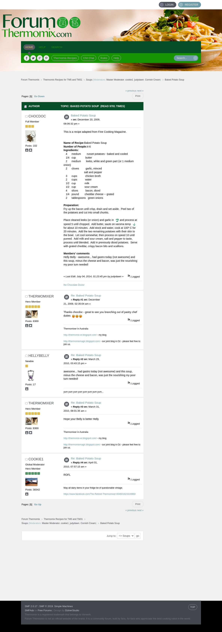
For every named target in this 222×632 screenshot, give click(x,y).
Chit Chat (88, 58)
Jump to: (111, 535)
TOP (192, 607)
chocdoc (37, 116)
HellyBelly (38, 356)
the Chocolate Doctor (74, 285)
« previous (130, 90)
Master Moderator (115, 79)
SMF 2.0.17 (31, 606)
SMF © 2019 (46, 606)
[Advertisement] (172, 143)
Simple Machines (63, 606)
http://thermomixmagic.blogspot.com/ (82, 341)
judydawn (139, 79)
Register (191, 4)
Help (116, 58)
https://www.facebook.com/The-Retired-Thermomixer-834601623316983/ (100, 494)
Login (169, 4)
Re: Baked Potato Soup (86, 295)
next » (140, 90)
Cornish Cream (152, 79)
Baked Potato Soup (83, 115)
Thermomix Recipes (65, 58)
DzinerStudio (72, 610)
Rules (103, 58)
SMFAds (29, 610)
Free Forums (45, 610)
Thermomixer (41, 296)
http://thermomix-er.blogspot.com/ (80, 335)
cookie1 (129, 79)
